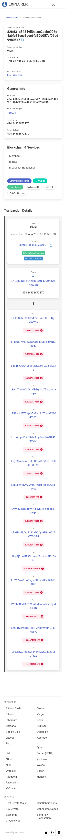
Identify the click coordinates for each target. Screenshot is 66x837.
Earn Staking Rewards (19, 181)
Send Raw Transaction (44, 816)
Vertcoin (42, 759)
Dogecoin (42, 731)
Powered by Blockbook (14, 832)
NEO (8, 765)
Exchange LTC (33, 187)
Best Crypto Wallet (16, 803)
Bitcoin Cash (13, 708)
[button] (61, 4)
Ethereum (11, 720)
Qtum (40, 747)
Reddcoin (11, 776)
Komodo (42, 737)
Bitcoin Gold (13, 731)
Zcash (40, 770)
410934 (11, 112)
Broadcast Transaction (22, 167)
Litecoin (10, 737)
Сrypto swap (13, 820)
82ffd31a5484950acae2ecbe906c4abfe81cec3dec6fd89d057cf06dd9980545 (33, 245)
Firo (8, 743)
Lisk (8, 753)
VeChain (11, 788)
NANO (9, 759)
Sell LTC (49, 187)
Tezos (40, 708)
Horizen (41, 776)
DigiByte (42, 726)
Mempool (14, 155)
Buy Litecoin (15, 187)
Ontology (11, 770)
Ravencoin (12, 782)
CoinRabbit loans (47, 803)
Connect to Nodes (47, 808)
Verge (40, 714)
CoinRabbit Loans (17, 193)
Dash (40, 720)
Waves (41, 765)
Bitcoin (10, 714)
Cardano (11, 726)
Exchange (11, 814)
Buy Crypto (12, 808)
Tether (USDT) (45, 753)
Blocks (13, 161)
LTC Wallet (40, 181)
